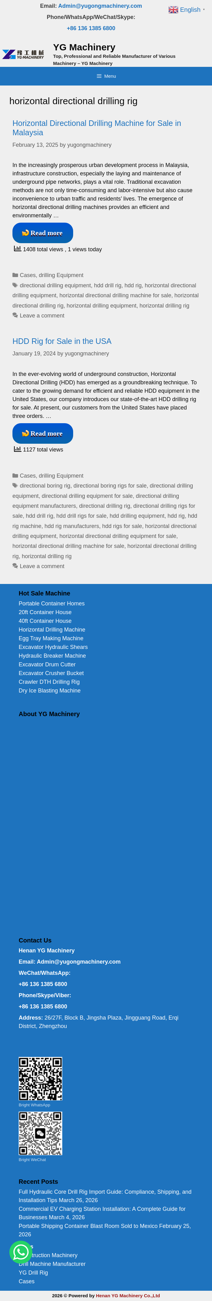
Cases (28, 275)
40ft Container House (45, 621)
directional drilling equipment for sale (87, 496)
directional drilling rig (104, 506)
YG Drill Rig (33, 1273)
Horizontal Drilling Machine (52, 630)
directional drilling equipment (55, 285)
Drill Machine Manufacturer (52, 1264)
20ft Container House (45, 612)
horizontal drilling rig (164, 306)
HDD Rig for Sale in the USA (61, 341)
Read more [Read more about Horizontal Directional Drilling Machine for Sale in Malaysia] (47, 233)
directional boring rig (45, 486)
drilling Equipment (61, 275)
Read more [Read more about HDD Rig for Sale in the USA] (47, 433)
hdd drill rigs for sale (81, 516)
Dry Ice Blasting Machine (50, 691)
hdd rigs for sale (122, 526)
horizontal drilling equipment (101, 306)
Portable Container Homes (52, 603)
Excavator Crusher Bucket (51, 673)
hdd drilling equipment (137, 516)
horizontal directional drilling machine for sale (115, 295)
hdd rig (133, 285)
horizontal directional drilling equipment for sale (117, 536)
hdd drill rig (107, 285)
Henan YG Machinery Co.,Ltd (128, 1295)
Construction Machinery (48, 1255)
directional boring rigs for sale (110, 486)
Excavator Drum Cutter (47, 664)
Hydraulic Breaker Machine (52, 656)
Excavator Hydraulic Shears (53, 647)
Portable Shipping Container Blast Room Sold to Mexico (88, 1226)
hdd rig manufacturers (72, 526)
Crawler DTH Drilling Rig (49, 682)
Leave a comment (42, 316)
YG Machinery (84, 47)
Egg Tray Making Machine (51, 638)
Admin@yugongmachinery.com (100, 6)
